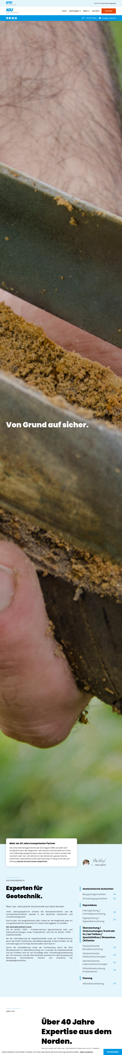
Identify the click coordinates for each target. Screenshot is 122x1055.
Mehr (85, 11)
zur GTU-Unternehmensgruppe (105, 3)
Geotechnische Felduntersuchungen (94, 955)
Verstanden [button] (112, 1052)
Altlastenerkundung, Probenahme (94, 970)
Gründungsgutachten (95, 898)
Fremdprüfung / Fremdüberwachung (94, 912)
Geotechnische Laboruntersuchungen (95, 962)
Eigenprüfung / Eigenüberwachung (93, 919)
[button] (75, 11)
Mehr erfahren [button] (86, 1052)
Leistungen (74, 11)
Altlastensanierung (93, 983)
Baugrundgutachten (94, 894)
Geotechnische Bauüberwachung (93, 947)
